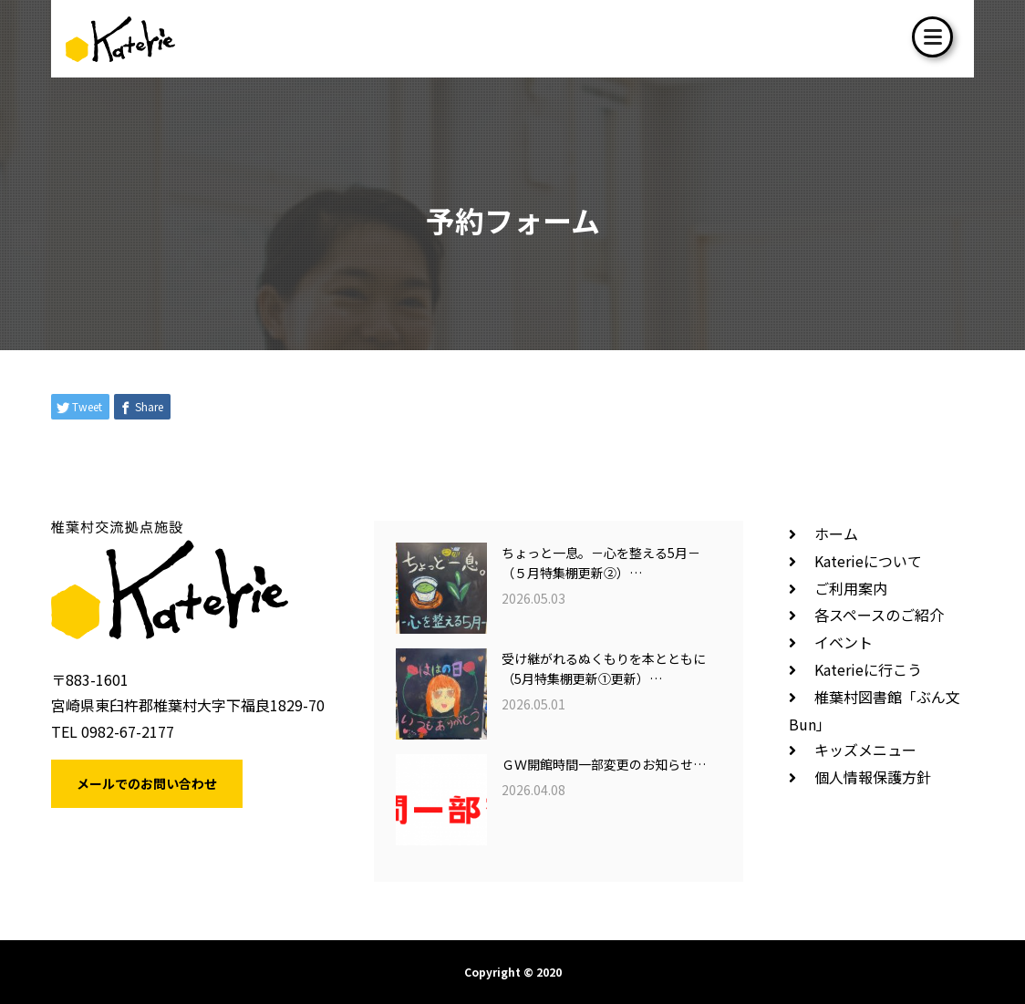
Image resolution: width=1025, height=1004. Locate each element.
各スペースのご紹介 (879, 615)
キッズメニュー (865, 750)
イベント (843, 642)
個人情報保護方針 (872, 777)
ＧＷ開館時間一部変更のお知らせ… (604, 764)
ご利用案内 (850, 588)
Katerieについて (868, 561)
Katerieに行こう (868, 669)
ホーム (836, 533)
